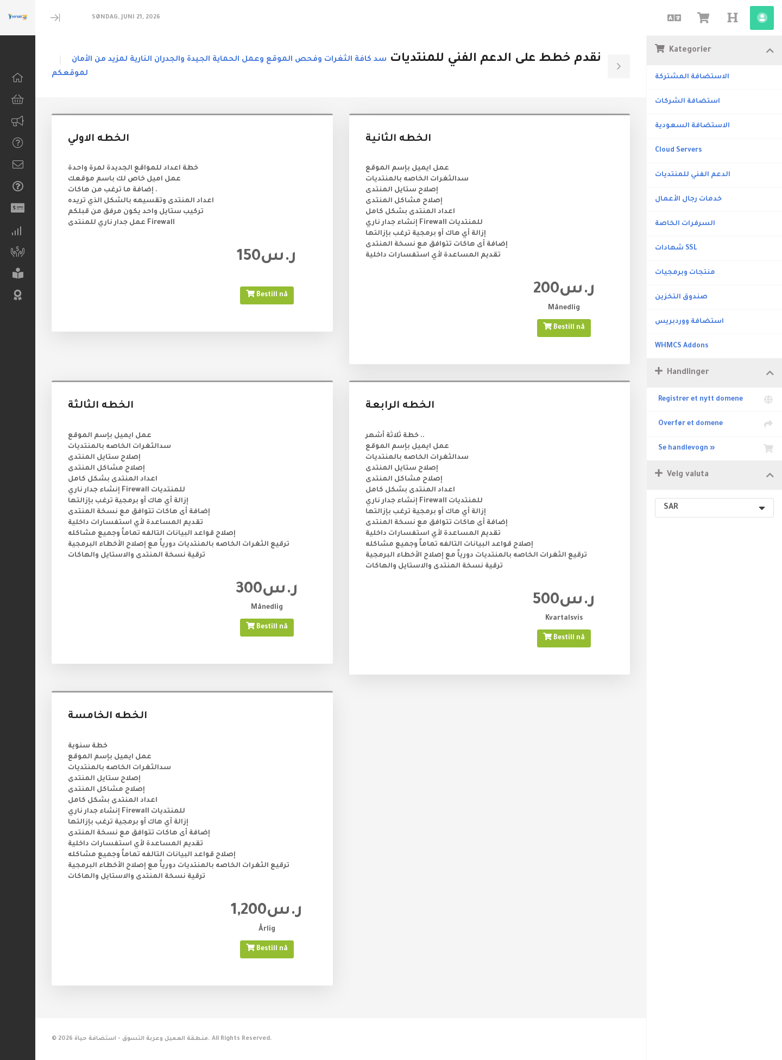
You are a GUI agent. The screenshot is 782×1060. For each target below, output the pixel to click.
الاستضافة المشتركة (692, 77)
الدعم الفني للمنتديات (692, 175)
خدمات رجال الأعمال (688, 199)
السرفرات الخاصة (685, 224)
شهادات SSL (676, 248)
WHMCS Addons (681, 346)
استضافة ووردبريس (689, 322)
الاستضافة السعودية (692, 126)
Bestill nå (267, 294)
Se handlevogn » (714, 448)
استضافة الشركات (687, 101)
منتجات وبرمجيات (685, 273)
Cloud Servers (678, 150)
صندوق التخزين (681, 297)
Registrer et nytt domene (714, 399)
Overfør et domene (714, 424)
